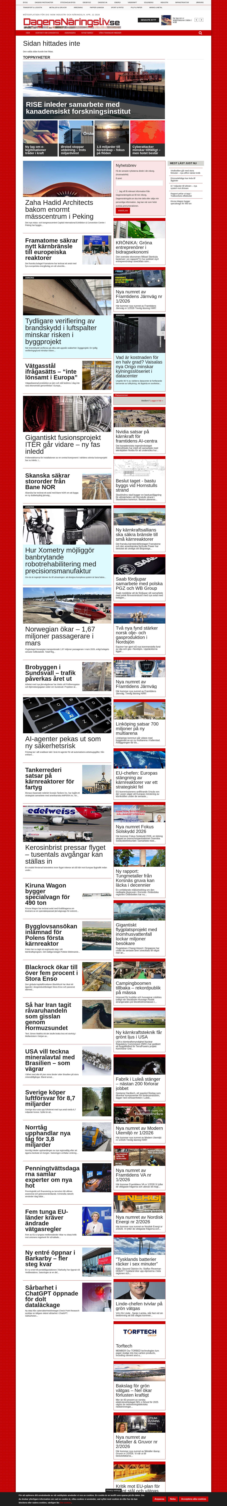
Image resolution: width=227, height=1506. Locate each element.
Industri (164, 2)
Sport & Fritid (117, 7)
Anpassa (159, 1499)
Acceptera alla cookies (193, 1499)
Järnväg (200, 2)
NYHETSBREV (87, 33)
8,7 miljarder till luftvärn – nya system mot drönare (184, 187)
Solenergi (148, 2)
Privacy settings (113, 1490)
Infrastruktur (182, 2)
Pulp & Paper (136, 7)
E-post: (119, 178)
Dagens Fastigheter (44, 2)
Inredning (78, 7)
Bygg (25, 2)
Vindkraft (132, 2)
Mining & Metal (155, 7)
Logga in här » (156, 400)
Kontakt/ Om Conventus (47, 33)
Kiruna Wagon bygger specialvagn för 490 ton (181, 202)
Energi (118, 2)
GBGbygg (87, 2)
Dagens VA (102, 2)
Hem (28, 33)
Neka (172, 1499)
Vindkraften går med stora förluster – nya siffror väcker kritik (185, 171)
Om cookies (65, 1503)
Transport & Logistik (32, 7)
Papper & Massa (97, 7)
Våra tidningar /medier (110, 33)
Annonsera (70, 33)
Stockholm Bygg (67, 2)
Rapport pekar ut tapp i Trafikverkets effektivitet (181, 194)
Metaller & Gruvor (58, 7)
